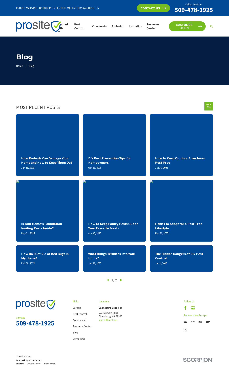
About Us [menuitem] (64, 26)
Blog (75, 332)
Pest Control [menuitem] (79, 26)
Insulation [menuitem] (135, 26)
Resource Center (82, 326)
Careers (77, 307)
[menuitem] (20, 363)
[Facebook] (185, 308)
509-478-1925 (194, 10)
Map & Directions (108, 320)
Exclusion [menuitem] (118, 26)
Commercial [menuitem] (99, 26)
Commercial (79, 320)
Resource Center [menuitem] (153, 26)
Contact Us (79, 338)
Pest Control (80, 314)
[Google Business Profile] (193, 308)
